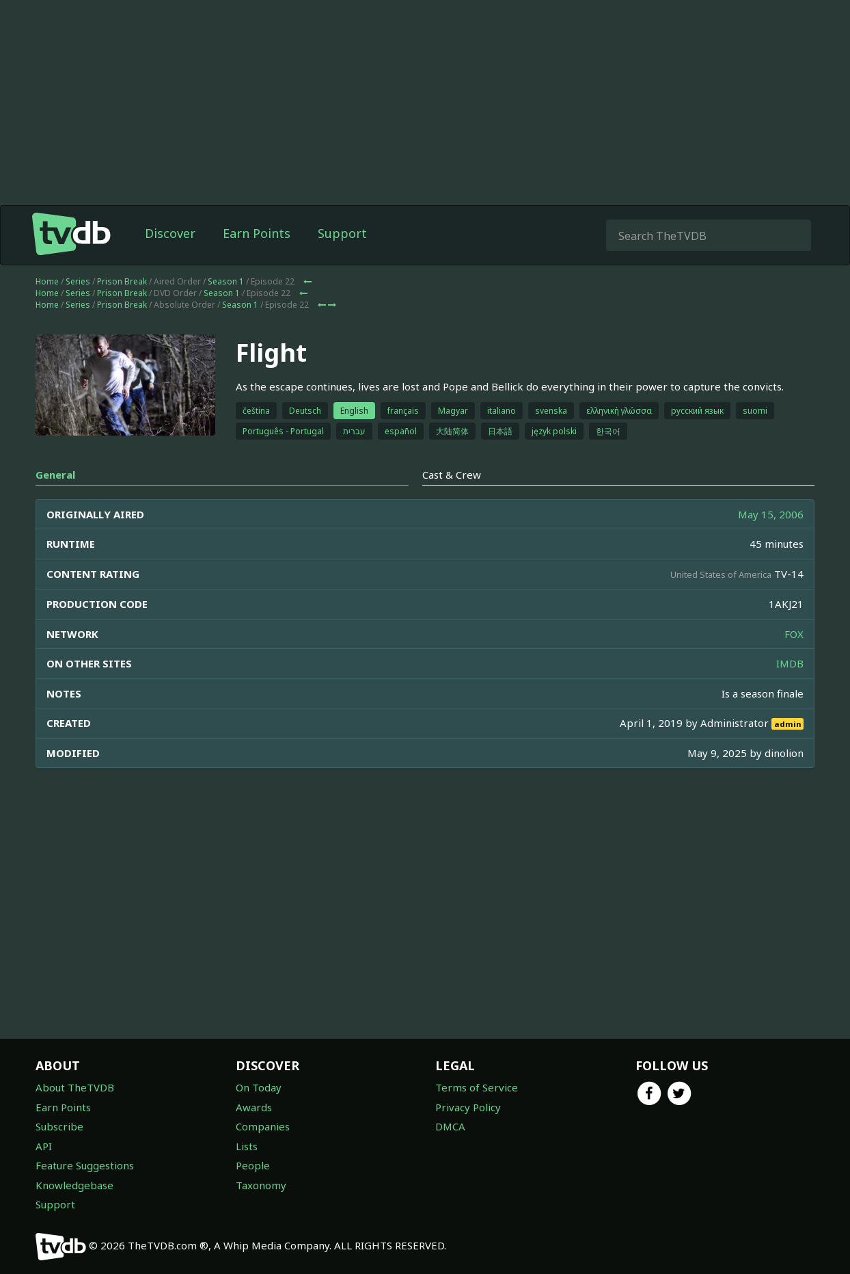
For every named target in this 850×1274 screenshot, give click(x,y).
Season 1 (226, 281)
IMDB (790, 663)
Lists (247, 1146)
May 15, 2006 (771, 514)
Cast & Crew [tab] (451, 474)
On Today (259, 1087)
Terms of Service (476, 1087)
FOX (794, 634)
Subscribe (59, 1126)
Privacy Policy (468, 1107)
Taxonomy (261, 1185)
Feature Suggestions (85, 1165)
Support (342, 233)
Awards (254, 1107)
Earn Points (256, 233)
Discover (170, 233)
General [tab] (55, 474)
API (44, 1146)
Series (78, 281)
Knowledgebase (74, 1185)
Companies (263, 1126)
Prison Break (122, 281)
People (253, 1165)
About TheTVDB (75, 1087)
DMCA (450, 1126)
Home (47, 281)
